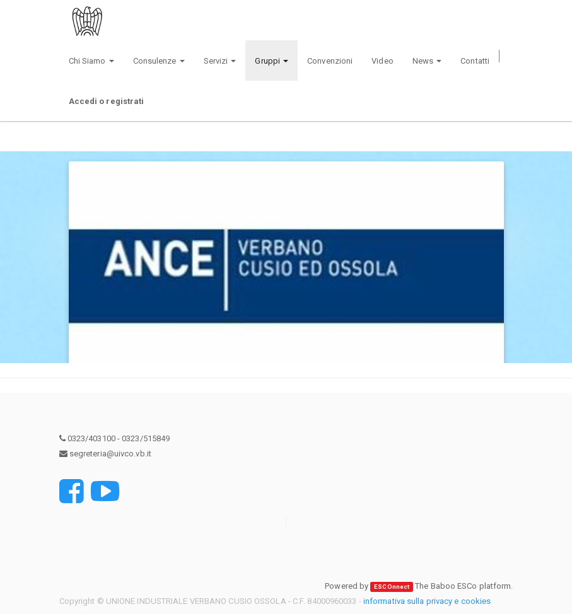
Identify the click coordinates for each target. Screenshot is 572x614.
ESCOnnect (391, 586)
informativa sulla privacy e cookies (427, 601)
